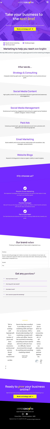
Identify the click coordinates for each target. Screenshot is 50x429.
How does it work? (10, 289)
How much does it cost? (12, 278)
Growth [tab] (4, 262)
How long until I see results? (13, 284)
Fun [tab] (3, 265)
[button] (1, 2)
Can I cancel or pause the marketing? (15, 294)
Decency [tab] (4, 252)
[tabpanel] (25, 257)
